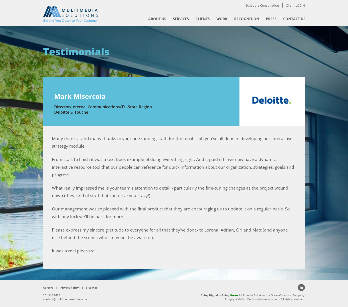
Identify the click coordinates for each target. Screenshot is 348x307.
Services (181, 18)
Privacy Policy (69, 287)
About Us (157, 18)
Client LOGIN (295, 5)
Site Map (92, 287)
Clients (203, 18)
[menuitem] (157, 19)
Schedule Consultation (262, 5)
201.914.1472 (51, 295)
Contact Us (294, 18)
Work (221, 18)
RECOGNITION (246, 18)
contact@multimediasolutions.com (66, 299)
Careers (48, 287)
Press (271, 18)
